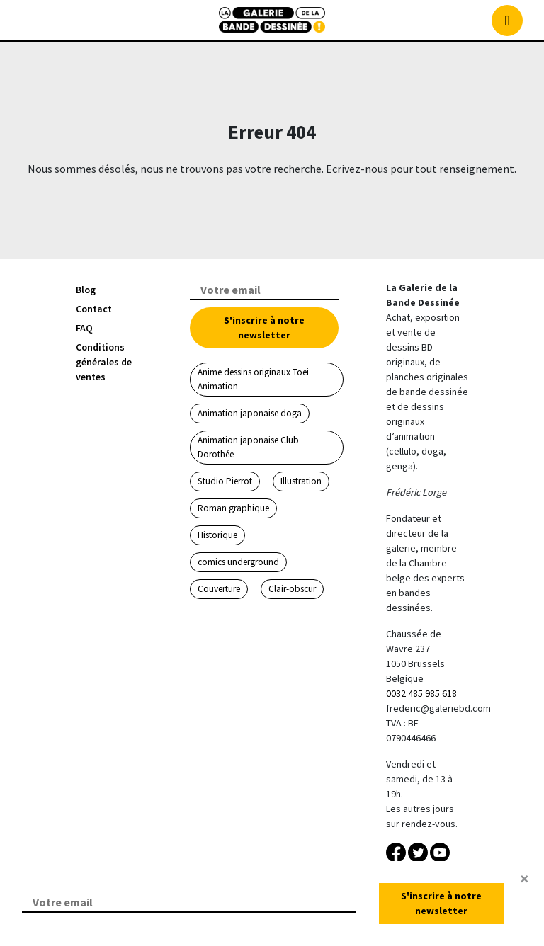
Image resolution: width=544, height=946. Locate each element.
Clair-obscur (292, 589)
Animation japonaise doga (250, 413)
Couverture (219, 589)
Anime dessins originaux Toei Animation (253, 379)
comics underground (238, 562)
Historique (217, 535)
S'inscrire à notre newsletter (264, 327)
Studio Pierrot (225, 481)
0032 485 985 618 (421, 693)
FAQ (84, 327)
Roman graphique (233, 508)
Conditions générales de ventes (104, 362)
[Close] (524, 879)
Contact (94, 308)
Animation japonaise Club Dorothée (248, 447)
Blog (86, 289)
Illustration (301, 481)
